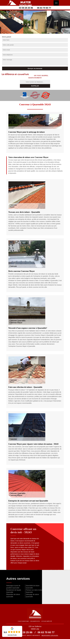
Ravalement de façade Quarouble (13, 591)
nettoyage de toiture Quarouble (32, 595)
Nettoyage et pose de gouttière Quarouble (13, 587)
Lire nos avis (12, 635)
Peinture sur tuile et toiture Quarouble (34, 591)
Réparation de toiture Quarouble (13, 595)
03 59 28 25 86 (26, 8)
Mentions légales (50, 635)
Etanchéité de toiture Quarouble (32, 587)
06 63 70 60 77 (44, 8)
